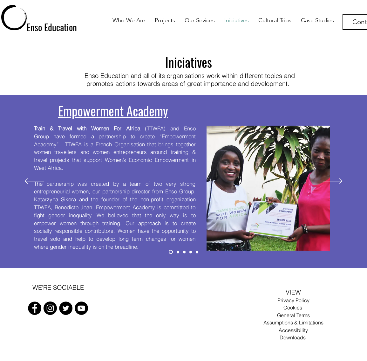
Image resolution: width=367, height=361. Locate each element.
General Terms (293, 315)
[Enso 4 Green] (190, 252)
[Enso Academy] (197, 252)
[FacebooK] (34, 308)
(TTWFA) (102, 128)
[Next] (332, 181)
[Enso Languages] (178, 252)
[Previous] (34, 181)
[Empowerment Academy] (171, 252)
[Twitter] (65, 308)
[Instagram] (50, 308)
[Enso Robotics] (184, 252)
